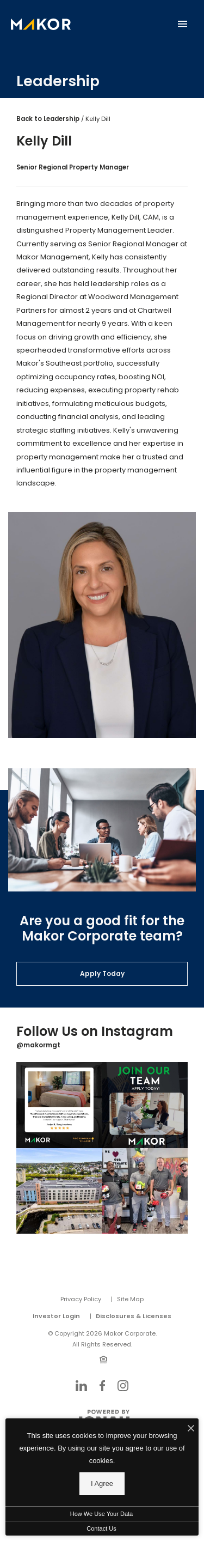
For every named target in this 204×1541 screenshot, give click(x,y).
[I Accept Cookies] (191, 1429)
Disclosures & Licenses (133, 1316)
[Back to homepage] (41, 24)
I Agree (102, 1483)
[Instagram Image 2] (145, 1105)
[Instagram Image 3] (59, 1191)
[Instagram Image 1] (59, 1105)
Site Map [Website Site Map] (130, 1299)
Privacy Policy (80, 1299)
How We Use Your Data (101, 1513)
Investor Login (56, 1316)
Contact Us (101, 1528)
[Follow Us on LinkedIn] (81, 1385)
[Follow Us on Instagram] (123, 1385)
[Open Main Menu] (182, 22)
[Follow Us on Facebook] (102, 1385)
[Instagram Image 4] (145, 1191)
